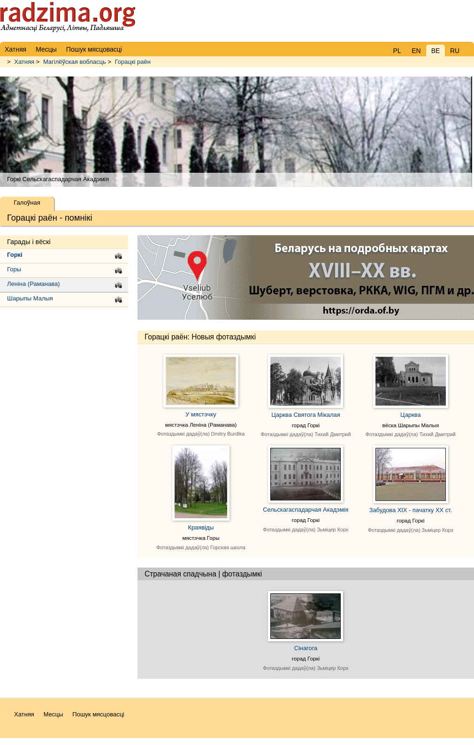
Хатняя (24, 61)
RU (454, 50)
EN (416, 50)
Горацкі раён (133, 61)
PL (397, 50)
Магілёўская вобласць (74, 61)
